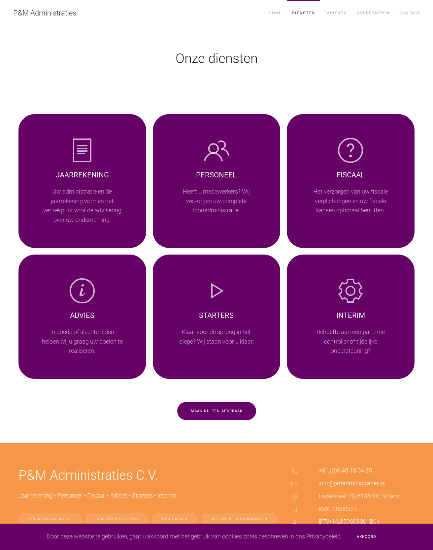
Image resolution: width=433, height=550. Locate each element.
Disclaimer (178, 519)
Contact (409, 13)
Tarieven (336, 13)
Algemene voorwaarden (243, 519)
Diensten (303, 13)
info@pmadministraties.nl (355, 483)
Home (275, 13)
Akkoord (366, 537)
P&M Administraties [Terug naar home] (44, 13)
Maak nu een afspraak (217, 411)
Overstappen (373, 13)
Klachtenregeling (120, 519)
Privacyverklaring (54, 519)
